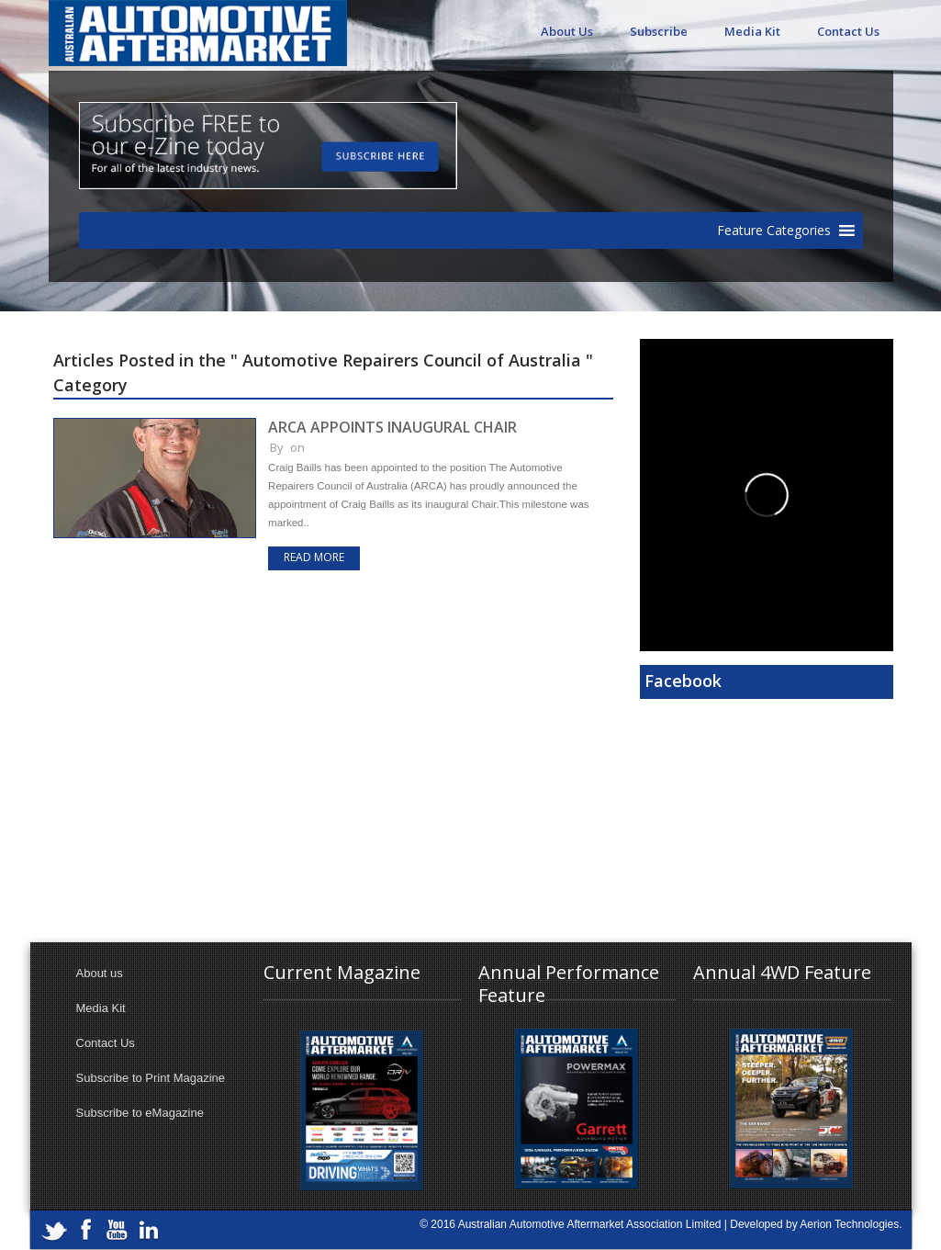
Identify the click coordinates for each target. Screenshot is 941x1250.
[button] (774, 230)
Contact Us (848, 31)
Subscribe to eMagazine (140, 1113)
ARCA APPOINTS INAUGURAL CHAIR (392, 427)
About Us (567, 31)
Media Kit (752, 31)
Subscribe (659, 31)
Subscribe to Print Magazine (151, 1078)
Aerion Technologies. (851, 1224)
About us (99, 973)
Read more (314, 557)
